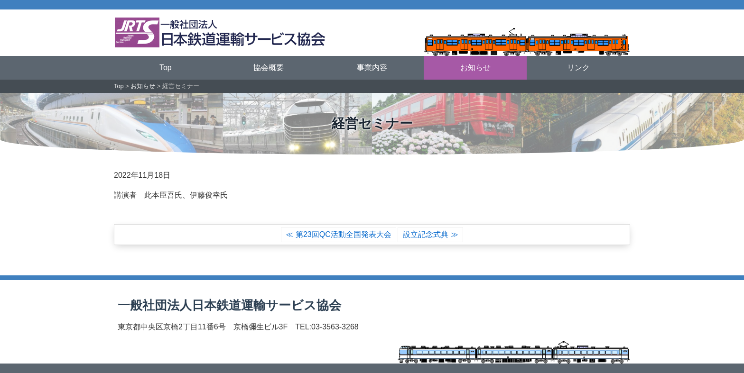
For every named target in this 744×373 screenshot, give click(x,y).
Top (165, 68)
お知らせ (475, 68)
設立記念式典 (425, 234)
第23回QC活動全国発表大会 (343, 234)
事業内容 (372, 68)
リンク (578, 68)
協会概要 (268, 68)
